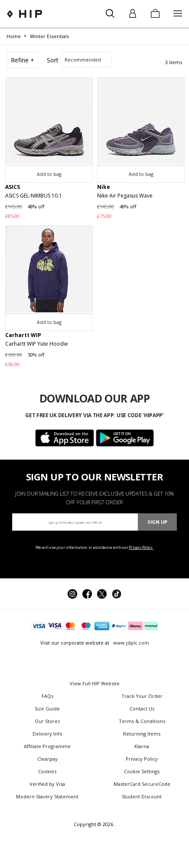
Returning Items (141, 733)
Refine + (22, 60)
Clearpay (47, 758)
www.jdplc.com (130, 642)
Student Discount (142, 796)
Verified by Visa (47, 784)
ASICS (12, 187)
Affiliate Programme (47, 746)
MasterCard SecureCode (142, 784)
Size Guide (47, 708)
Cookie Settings (142, 771)
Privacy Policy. (141, 547)
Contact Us (142, 708)
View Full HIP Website (95, 683)
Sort (53, 60)
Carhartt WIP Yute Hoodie (36, 343)
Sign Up (157, 522)
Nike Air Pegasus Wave (125, 195)
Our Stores (47, 721)
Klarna (141, 746)
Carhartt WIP (23, 335)
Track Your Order (142, 696)
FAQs (47, 696)
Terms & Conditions (142, 721)
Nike (103, 187)
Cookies (47, 771)
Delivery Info (47, 733)
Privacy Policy (142, 758)
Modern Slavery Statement (47, 796)
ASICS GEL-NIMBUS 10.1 (33, 195)
